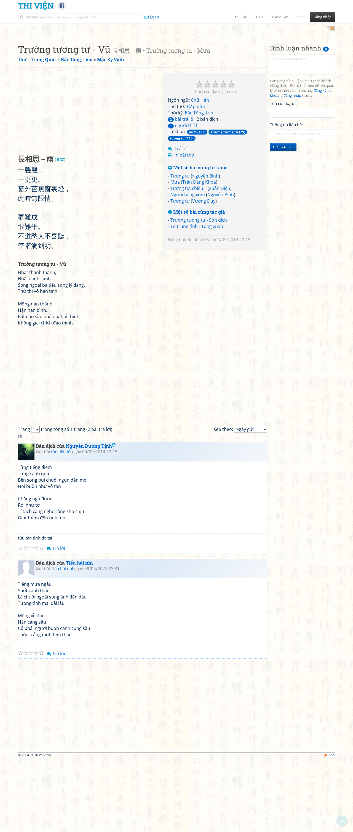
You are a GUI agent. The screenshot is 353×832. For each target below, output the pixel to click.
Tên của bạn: (282, 175)
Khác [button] (301, 16)
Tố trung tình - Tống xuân (196, 299)
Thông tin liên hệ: (286, 197)
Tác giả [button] (240, 16)
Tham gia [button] (279, 16)
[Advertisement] (176, 64)
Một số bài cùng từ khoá (198, 239)
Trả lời (181, 221)
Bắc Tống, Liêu (200, 185)
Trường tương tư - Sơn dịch (198, 292)
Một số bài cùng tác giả (196, 284)
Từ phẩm (195, 179)
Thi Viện (36, 5)
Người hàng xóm (187, 267)
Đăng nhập (322, 16)
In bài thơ (184, 227)
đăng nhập (292, 167)
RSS (329, 827)
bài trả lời (181, 191)
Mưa (175, 254)
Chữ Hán (200, 172)
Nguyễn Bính (205, 248)
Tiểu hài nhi (79, 635)
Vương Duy (203, 273)
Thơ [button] (259, 16)
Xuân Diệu (219, 260)
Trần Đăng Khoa (199, 254)
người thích (183, 197)
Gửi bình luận (283, 219)
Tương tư (180, 248)
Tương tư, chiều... (188, 260)
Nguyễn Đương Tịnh (91, 518)
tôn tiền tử (196, 312)
